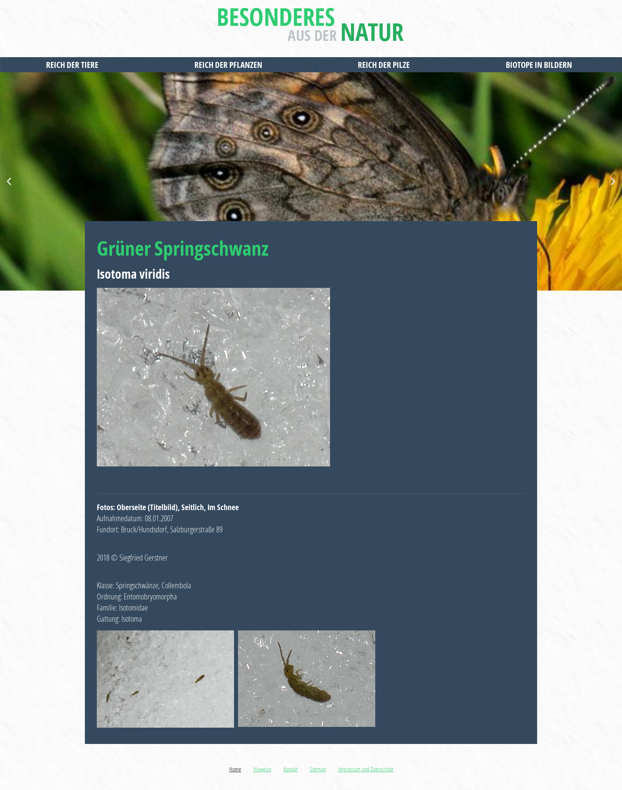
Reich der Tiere (74, 64)
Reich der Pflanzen (230, 64)
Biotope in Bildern (541, 64)
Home (235, 769)
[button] (9, 182)
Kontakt (291, 769)
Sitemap (318, 769)
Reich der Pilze (386, 64)
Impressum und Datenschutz (365, 769)
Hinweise (262, 769)
